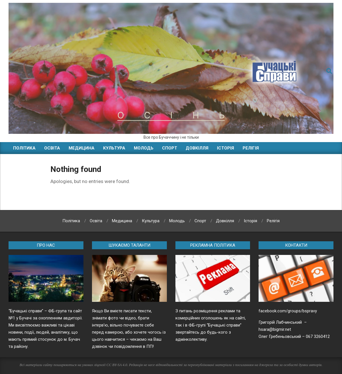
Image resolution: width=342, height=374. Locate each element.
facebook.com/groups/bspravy (288, 310)
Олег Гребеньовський (280, 336)
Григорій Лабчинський (281, 322)
